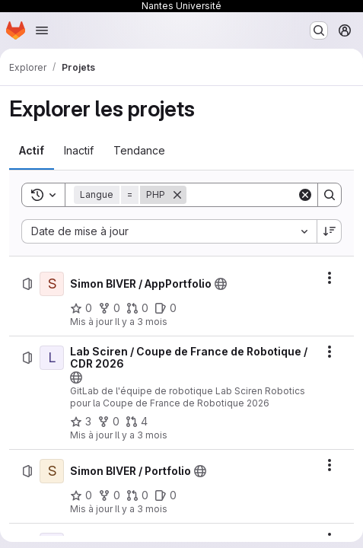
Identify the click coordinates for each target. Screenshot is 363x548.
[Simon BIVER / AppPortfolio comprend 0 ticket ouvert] (165, 308)
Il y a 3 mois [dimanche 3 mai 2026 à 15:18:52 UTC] (141, 509)
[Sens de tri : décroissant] (329, 231)
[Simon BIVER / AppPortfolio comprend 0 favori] (81, 308)
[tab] (31, 151)
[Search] (329, 195)
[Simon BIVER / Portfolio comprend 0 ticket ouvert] (165, 495)
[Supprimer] (177, 195)
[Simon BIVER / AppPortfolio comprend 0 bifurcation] (109, 308)
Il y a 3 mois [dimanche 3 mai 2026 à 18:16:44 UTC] (141, 321)
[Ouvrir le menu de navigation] (42, 30)
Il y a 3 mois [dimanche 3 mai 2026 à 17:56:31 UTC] (141, 435)
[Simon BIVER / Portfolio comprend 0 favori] (81, 495)
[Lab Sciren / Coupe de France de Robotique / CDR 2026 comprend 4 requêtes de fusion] (137, 422)
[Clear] (305, 195)
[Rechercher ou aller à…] (319, 30)
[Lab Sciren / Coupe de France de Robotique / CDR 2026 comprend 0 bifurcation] (108, 422)
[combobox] (169, 231)
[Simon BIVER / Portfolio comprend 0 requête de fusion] (137, 495)
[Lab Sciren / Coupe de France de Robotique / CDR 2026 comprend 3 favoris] (80, 422)
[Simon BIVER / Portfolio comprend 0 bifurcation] (109, 495)
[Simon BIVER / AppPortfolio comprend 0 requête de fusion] (137, 308)
